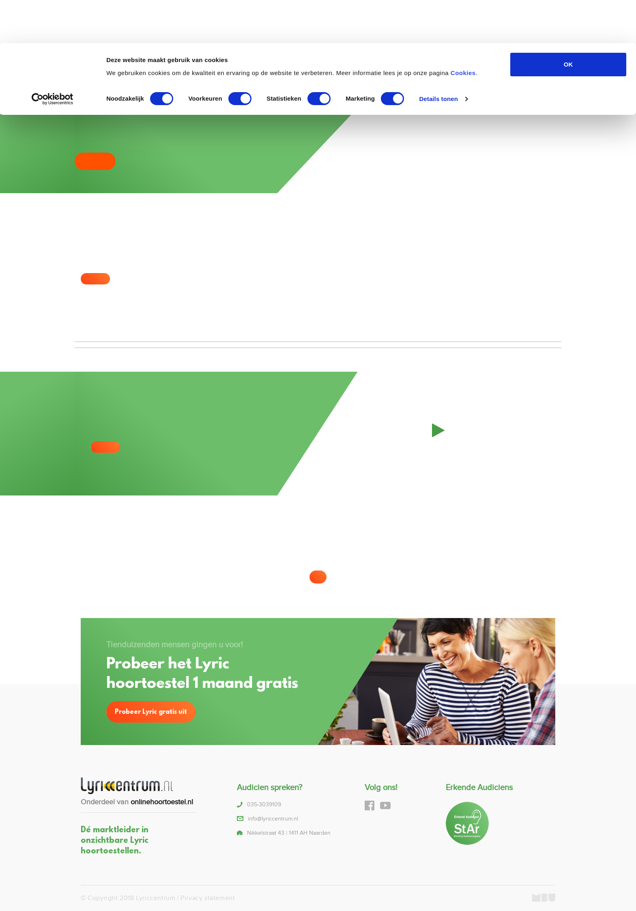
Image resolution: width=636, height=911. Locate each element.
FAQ (407, 92)
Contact (465, 92)
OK (568, 21)
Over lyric (276, 92)
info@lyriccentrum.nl (273, 819)
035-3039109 (191, 98)
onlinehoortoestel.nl (162, 802)
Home (245, 92)
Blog (491, 92)
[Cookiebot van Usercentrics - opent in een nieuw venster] (52, 56)
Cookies (463, 29)
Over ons (433, 92)
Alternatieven (324, 92)
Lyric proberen (372, 92)
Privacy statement (207, 898)
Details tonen (438, 55)
